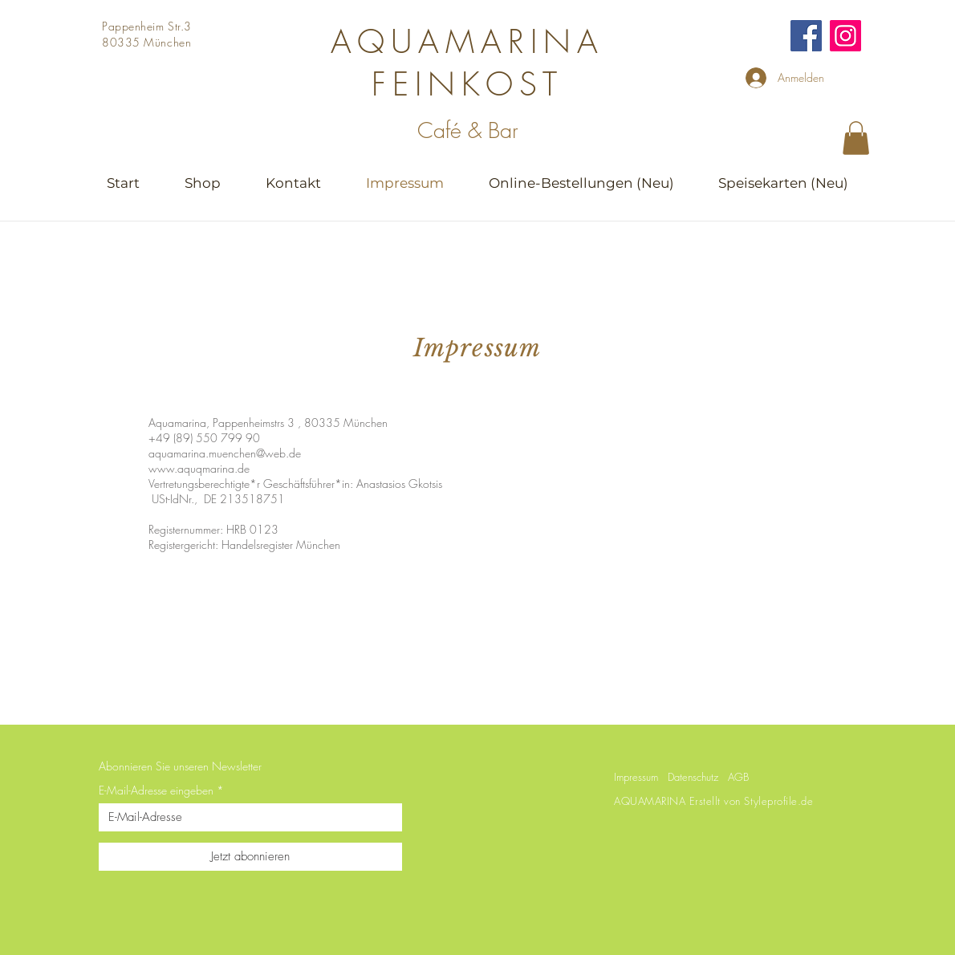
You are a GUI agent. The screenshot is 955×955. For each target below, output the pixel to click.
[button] (856, 138)
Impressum (636, 777)
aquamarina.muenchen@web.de (224, 453)
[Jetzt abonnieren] (250, 857)
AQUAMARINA (467, 41)
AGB (738, 777)
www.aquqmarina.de (199, 468)
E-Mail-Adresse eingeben (156, 790)
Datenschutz (693, 777)
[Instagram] (845, 35)
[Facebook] (806, 35)
